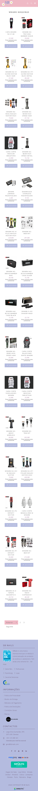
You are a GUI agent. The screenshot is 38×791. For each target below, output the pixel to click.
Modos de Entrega (10, 699)
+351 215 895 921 (12, 738)
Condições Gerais (10, 710)
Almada (29, 772)
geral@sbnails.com (12, 744)
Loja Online (22, 772)
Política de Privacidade (11, 696)
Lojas (18, 673)
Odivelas (10, 777)
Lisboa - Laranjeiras (26, 775)
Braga (29, 777)
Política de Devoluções (11, 707)
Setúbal (8, 775)
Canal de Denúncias (11, 677)
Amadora (15, 775)
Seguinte (9, 626)
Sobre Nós (8, 669)
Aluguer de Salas (11, 772)
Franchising (8, 673)
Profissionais (20, 669)
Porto (16, 777)
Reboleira (22, 777)
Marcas (6, 714)
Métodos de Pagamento (12, 703)
